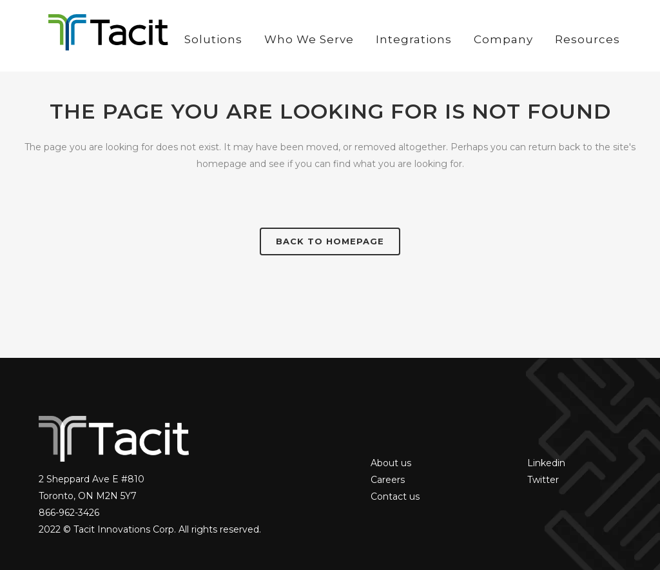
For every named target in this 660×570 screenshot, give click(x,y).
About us (391, 463)
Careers (388, 480)
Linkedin (546, 463)
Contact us (395, 496)
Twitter (543, 480)
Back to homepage (330, 241)
